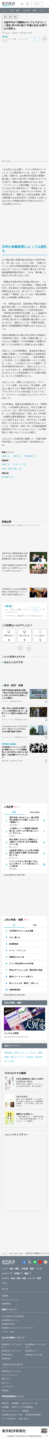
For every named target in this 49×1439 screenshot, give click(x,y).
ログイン (37, 4)
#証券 (4, 464)
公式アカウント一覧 (29, 1403)
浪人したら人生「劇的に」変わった (24, 983)
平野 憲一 (5, 37)
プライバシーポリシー (10, 1411)
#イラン (22, 1057)
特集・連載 (15, 10)
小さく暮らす (14, 937)
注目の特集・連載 (12, 1003)
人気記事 (26, 10)
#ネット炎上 (9, 1061)
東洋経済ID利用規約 (33, 1415)
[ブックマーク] (44, 38)
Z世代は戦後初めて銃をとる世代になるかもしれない (29, 1080)
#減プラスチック (21, 1053)
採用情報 (15, 1403)
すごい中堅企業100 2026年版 (21, 963)
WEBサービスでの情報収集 (22, 1407)
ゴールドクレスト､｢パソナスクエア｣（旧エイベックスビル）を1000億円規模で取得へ (15, 729)
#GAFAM (38, 1057)
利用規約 (5, 1391)
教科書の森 (6, 1358)
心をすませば (21, 1096)
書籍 (26, 1273)
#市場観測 (28, 456)
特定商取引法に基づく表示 (12, 1415)
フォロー (34, 39)
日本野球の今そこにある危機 (21, 931)
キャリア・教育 (34, 1278)
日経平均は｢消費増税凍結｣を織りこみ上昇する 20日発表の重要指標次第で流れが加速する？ (15, 556)
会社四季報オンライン (10, 1320)
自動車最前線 (14, 990)
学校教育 (5, 1296)
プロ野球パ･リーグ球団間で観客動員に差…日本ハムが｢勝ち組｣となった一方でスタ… (24, 830)
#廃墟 (40, 1053)
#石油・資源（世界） (10, 469)
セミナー (5, 1273)
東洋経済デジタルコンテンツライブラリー (18, 1328)
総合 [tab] (14, 812)
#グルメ (33, 1053)
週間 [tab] (35, 925)
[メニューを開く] (46, 4)
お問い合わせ (24, 1419)
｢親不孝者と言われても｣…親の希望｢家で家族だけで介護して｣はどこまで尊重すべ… (24, 819)
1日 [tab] (14, 925)
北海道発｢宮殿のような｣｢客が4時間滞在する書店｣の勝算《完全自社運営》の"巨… (24, 852)
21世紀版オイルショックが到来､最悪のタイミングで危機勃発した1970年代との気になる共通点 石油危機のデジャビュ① (15, 751)
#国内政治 (8, 1053)
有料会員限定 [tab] (35, 812)
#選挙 (15, 456)
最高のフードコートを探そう (21, 977)
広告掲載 (5, 1407)
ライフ (4, 1283)
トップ (4, 10)
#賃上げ (13, 1057)
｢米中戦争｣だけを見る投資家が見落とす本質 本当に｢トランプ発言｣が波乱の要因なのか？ (15, 592)
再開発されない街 (16, 957)
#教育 (6, 1057)
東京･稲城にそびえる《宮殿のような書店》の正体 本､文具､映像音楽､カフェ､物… (23, 841)
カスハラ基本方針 (9, 1419)
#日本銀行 (6, 477)
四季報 (16, 1273)
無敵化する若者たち (24, 1114)
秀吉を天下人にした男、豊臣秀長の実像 (25, 970)
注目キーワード (11, 1046)
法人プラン (6, 1383)
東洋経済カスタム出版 (33, 1355)
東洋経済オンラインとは (11, 1371)
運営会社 (5, 1403)
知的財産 (25, 1411)
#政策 (4, 456)
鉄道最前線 (13, 944)
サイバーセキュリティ (10, 1300)
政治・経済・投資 (10, 17)
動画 (35, 10)
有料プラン (6, 1379)
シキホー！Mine (8, 1332)
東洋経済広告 (7, 1355)
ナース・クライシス (17, 950)
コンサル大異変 (11, 1033)
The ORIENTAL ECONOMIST (13, 1316)
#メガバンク (18, 464)
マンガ (42, 10)
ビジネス (5, 1278)
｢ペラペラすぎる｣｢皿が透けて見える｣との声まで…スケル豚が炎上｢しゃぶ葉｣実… (24, 863)
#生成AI (30, 1057)
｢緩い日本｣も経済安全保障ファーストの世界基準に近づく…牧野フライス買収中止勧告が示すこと (15, 712)
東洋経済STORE (8, 1324)
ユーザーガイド (8, 1387)
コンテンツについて (9, 1375)
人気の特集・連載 (13, 919)
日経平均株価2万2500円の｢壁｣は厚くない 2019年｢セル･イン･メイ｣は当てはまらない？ (15, 568)
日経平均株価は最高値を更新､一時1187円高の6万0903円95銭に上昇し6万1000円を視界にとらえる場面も (15, 694)
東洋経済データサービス (11, 1351)
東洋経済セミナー (32, 1351)
